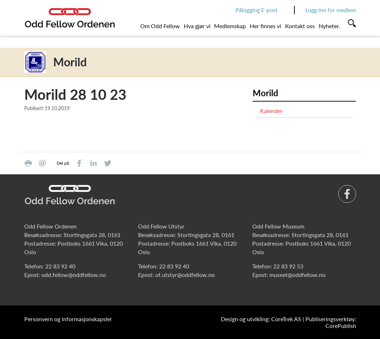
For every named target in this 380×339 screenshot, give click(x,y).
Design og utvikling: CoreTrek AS (261, 318)
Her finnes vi (265, 25)
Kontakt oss (300, 25)
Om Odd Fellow (160, 25)
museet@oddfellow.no (297, 274)
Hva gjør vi (197, 25)
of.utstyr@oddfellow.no (185, 274)
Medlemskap (230, 25)
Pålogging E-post (256, 9)
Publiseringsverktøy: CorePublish (330, 322)
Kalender (271, 110)
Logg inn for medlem (330, 9)
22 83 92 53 (288, 266)
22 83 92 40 (60, 266)
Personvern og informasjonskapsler (68, 318)
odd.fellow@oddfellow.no (73, 274)
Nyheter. (329, 25)
